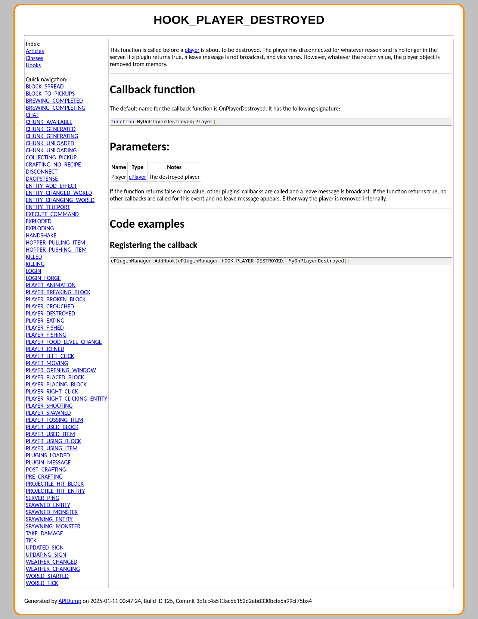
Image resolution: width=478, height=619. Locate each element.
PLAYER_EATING (45, 320)
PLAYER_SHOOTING (49, 405)
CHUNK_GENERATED (51, 129)
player (191, 49)
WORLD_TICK (42, 583)
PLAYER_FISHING (46, 334)
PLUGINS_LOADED (48, 455)
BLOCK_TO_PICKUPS (50, 93)
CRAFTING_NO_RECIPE (53, 164)
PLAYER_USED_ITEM (50, 434)
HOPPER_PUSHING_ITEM (56, 249)
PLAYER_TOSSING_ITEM (54, 419)
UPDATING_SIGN (46, 554)
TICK (31, 540)
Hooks (33, 65)
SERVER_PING (42, 497)
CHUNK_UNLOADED (50, 143)
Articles (35, 51)
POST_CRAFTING (46, 469)
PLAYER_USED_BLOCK (52, 426)
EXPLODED (39, 221)
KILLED (34, 256)
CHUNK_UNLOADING (51, 150)
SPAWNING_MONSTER (53, 526)
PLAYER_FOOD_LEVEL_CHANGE (64, 341)
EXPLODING (40, 228)
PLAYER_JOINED (45, 348)
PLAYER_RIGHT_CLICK (52, 391)
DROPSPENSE (42, 178)
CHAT (32, 114)
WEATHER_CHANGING (53, 568)
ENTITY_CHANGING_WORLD (60, 199)
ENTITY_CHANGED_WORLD (59, 192)
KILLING (35, 263)
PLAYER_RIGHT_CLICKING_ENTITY (66, 398)
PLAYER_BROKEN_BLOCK (56, 299)
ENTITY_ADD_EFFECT (51, 185)
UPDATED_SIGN (44, 547)
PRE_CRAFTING (44, 476)
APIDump (70, 600)
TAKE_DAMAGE (44, 533)
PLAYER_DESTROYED (50, 313)
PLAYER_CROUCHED (50, 306)
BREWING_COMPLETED (54, 100)
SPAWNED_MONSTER (52, 512)
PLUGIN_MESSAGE (48, 462)
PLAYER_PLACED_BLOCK (55, 377)
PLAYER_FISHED (45, 327)
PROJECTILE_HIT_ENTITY (55, 490)
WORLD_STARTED (47, 575)
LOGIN (33, 270)
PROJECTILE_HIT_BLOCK (55, 483)
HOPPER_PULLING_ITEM (55, 242)
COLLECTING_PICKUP (51, 157)
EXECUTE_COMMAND (52, 214)
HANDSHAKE (41, 235)
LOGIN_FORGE (43, 277)
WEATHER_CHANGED (51, 561)
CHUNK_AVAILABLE (49, 121)
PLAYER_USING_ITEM (52, 448)
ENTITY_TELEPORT (48, 207)
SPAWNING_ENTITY (49, 519)
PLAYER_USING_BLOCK (53, 441)
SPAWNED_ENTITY (48, 504)
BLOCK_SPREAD (45, 86)
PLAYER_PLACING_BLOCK (56, 384)
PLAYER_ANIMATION (50, 285)
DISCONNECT (42, 171)
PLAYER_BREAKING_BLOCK (58, 292)
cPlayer (137, 177)
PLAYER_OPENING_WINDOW (61, 370)
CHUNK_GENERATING (52, 136)
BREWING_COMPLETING (56, 107)
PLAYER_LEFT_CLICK (50, 356)
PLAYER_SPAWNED (48, 412)
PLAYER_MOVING (47, 363)
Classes (34, 58)
